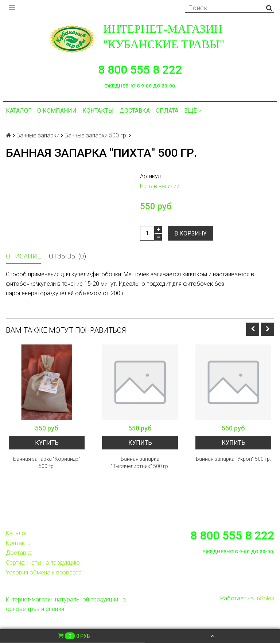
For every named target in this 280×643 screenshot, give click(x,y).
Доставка (135, 110)
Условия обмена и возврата (44, 572)
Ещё (192, 110)
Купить (47, 442)
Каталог (18, 110)
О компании (57, 110)
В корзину (190, 233)
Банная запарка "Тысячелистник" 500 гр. (140, 462)
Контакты (98, 110)
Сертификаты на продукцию (43, 562)
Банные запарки (37, 135)
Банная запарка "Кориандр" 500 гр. (46, 462)
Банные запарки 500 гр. (96, 135)
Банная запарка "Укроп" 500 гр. (233, 459)
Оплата (167, 110)
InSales (264, 598)
